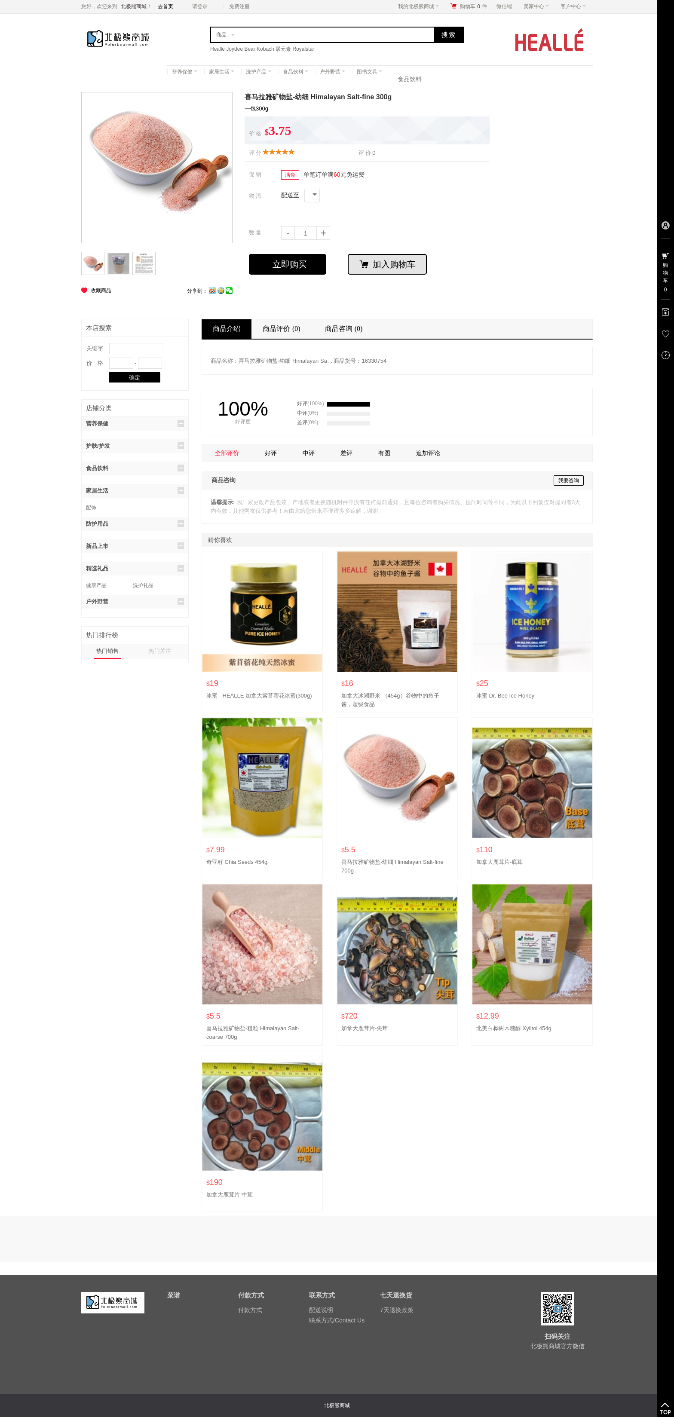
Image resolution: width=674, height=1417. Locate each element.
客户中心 (573, 6)
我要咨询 (568, 480)
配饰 (91, 508)
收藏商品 (101, 291)
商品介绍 (226, 328)
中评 (309, 453)
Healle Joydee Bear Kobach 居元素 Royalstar (262, 49)
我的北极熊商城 (418, 6)
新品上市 (135, 545)
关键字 (94, 348)
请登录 (200, 6)
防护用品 (135, 523)
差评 (346, 453)
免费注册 (239, 6)
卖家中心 (536, 6)
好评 (271, 453)
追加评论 (428, 453)
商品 (221, 35)
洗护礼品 (143, 585)
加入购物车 (387, 264)
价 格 (94, 363)
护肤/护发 (135, 445)
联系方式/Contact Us (337, 1320)
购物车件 (473, 6)
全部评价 (227, 453)
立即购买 (290, 264)
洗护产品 (258, 72)
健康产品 (96, 585)
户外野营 (332, 72)
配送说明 (321, 1310)
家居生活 (221, 72)
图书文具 (369, 72)
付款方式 (250, 1310)
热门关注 (160, 651)
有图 (384, 453)
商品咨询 (345, 328)
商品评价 (283, 328)
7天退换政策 (397, 1310)
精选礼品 (135, 568)
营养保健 (184, 72)
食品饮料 (295, 72)
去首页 (165, 6)
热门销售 (107, 651)
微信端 (504, 6)
